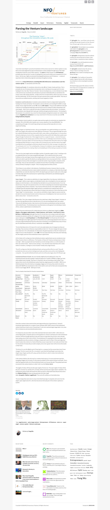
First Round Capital (43, 218)
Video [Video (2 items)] (71, 478)
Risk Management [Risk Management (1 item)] (79, 473)
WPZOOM (91, 505)
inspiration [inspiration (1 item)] (84, 465)
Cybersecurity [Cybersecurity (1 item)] (73, 455)
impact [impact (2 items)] (89, 460)
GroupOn (21, 375)
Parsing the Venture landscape (34, 28)
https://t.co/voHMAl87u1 (77, 91)
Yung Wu (24, 32)
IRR (38, 232)
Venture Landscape (34, 424)
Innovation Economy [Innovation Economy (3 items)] (83, 463)
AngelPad (23, 114)
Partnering (59, 23)
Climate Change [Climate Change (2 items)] (82, 451)
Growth (35, 23)
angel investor (23, 422)
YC (36, 105)
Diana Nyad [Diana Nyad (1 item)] (83, 455)
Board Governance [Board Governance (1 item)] (73, 449)
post (43, 72)
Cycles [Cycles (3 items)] (78, 455)
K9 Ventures (59, 72)
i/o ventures (29, 114)
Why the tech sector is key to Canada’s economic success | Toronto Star (31, 463)
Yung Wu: (49, 456)
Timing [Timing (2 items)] (81, 475)
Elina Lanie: (49, 478)
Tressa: (48, 463)
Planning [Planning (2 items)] (85, 470)
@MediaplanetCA (74, 50)
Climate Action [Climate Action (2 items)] (73, 451)
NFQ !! (24, 448)
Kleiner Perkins (22, 373)
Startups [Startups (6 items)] (90, 473)
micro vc (59, 422)
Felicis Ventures (40, 212)
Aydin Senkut (31, 212)
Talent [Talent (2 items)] (71, 475)
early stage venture (33, 422)
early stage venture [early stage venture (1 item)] (79, 457)
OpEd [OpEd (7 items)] (80, 470)
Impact (42, 23)
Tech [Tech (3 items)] (75, 475)
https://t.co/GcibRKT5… (82, 52)
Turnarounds (74, 23)
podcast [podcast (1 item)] (89, 470)
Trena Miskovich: (51, 486)
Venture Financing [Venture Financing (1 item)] (87, 475)
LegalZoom (33, 375)
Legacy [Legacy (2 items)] (72, 467)
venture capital (24, 424)
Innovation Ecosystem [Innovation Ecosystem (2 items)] (75, 465)
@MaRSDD (75, 47)
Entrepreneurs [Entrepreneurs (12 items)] (76, 460)
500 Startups (25, 214)
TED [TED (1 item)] (78, 475)
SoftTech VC (57, 212)
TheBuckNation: (51, 471)
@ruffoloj (72, 72)
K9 (47, 223)
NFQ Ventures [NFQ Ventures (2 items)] (73, 470)
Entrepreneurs (44, 422)
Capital (66, 23)
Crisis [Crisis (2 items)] (83, 453)
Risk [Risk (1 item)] (74, 473)
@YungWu (74, 40)
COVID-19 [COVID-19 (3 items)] (78, 453)
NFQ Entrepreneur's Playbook (58, 410)
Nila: (47, 448)
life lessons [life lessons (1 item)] (83, 467)
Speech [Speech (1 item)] (84, 473)
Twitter (27, 375)
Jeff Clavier (49, 212)
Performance (50, 23)
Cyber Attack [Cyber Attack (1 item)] (87, 453)
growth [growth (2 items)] (85, 460)
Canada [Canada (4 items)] (80, 449)
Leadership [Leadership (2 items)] (89, 465)
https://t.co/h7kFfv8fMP (76, 66)
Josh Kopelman (30, 218)
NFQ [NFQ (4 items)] (91, 467)
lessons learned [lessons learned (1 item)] (77, 467)
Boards (82, 23)
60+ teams (45, 105)
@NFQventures (89, 66)
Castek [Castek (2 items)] (85, 449)
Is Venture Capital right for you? (40, 410)
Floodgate (24, 212)
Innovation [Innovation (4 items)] (73, 463)
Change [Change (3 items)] (89, 449)
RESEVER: (49, 493)
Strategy (28, 23)
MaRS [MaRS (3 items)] (87, 467)
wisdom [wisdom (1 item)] (75, 478)
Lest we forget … (27, 491)
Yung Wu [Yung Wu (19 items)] (81, 478)
